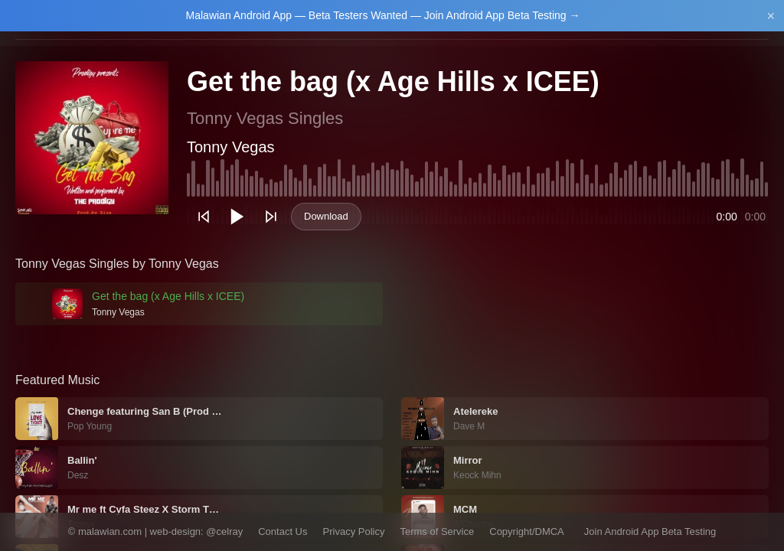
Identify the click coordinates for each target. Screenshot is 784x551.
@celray (224, 531)
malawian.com (110, 531)
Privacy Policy (354, 531)
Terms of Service (437, 531)
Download (326, 216)
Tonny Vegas (231, 147)
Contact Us (282, 531)
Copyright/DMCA (526, 531)
